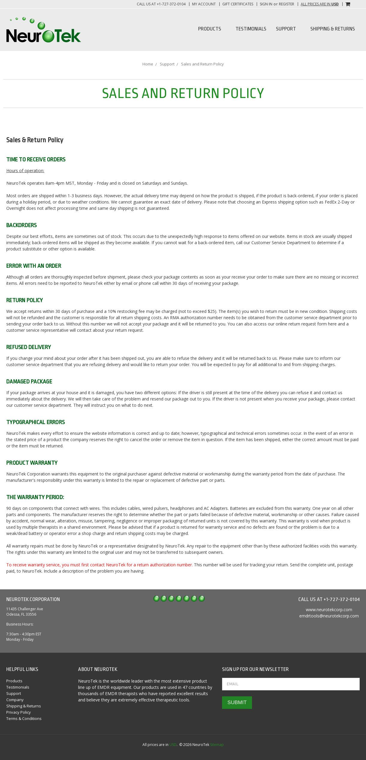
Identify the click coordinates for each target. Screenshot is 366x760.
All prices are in (320, 4)
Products (212, 29)
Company (15, 699)
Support (288, 29)
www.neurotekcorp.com (329, 609)
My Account (204, 4)
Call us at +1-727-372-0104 (161, 4)
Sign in (266, 4)
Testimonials (251, 29)
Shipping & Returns (332, 29)
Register (286, 4)
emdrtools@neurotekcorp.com (329, 616)
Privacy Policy (18, 712)
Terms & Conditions (24, 718)
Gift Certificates (237, 4)
